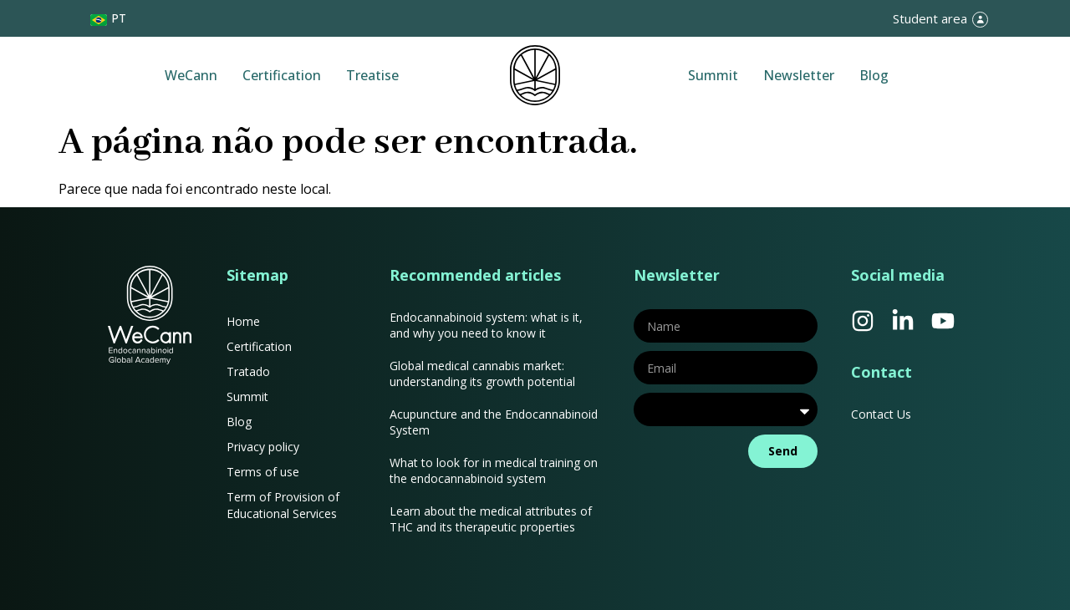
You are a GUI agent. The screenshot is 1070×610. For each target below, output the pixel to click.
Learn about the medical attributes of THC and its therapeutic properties (491, 519)
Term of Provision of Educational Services (283, 505)
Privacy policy (263, 447)
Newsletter (798, 75)
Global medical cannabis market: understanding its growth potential (482, 373)
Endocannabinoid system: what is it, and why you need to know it (486, 325)
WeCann (191, 75)
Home (243, 321)
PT (118, 18)
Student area (930, 18)
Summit (713, 75)
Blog (874, 75)
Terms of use (263, 472)
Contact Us (881, 414)
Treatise (372, 75)
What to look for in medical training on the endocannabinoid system (494, 470)
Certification (281, 75)
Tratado (248, 371)
